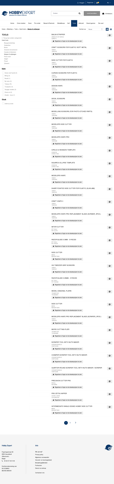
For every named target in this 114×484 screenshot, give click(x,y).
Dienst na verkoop (40, 468)
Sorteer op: (82, 29)
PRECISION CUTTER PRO (61, 381)
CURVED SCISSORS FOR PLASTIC (64, 73)
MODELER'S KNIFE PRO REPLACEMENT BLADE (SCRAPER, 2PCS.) (76, 316)
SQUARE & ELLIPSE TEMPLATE (63, 163)
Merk (4, 69)
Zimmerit (6, 63)
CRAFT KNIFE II (57, 201)
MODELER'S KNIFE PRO (60, 137)
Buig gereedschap (9, 43)
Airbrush (81, 23)
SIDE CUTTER (57, 252)
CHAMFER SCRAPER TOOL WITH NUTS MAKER (69, 355)
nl (108, 2)
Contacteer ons (39, 472)
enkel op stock (7, 103)
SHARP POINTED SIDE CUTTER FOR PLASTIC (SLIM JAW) (73, 188)
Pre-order (37, 23)
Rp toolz (7, 81)
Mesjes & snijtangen (34, 29)
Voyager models (9, 89)
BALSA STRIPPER (58, 34)
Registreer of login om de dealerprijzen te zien (68, 41)
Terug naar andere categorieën (12, 38)
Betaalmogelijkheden (41, 463)
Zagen (6, 59)
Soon (30, 23)
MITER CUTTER (57, 227)
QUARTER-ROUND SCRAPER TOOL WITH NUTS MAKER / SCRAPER (77, 368)
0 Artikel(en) (108, 13)
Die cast (101, 23)
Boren (6, 47)
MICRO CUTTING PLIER (60, 329)
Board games (91, 23)
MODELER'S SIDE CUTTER (61, 124)
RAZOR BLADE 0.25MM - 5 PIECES (64, 278)
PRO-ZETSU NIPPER (59, 393)
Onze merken (21, 23)
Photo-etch (7, 56)
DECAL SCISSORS (58, 99)
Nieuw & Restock (49, 23)
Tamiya (7, 84)
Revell (6, 78)
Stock (4, 100)
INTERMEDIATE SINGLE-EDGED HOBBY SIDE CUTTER (72, 406)
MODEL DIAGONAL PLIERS (61, 291)
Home (12, 23)
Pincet (6, 61)
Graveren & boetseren (10, 50)
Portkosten (38, 465)
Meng (6, 75)
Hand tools (22, 29)
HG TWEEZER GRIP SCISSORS (63, 265)
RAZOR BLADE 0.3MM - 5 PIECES (64, 240)
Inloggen (81, 3)
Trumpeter (7, 87)
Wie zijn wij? (38, 452)
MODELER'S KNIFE (59, 175)
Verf (68, 23)
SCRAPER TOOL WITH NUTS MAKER (65, 342)
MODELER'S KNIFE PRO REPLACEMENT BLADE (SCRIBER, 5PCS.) (76, 214)
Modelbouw (61, 23)
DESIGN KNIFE (57, 86)
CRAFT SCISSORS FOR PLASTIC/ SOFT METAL (69, 47)
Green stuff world (9, 73)
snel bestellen (92, 13)
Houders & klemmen (10, 52)
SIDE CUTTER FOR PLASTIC (62, 60)
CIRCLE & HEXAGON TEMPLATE (63, 150)
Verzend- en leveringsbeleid (43, 460)
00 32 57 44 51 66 (9, 461)
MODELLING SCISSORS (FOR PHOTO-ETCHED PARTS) (72, 111)
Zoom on (7, 92)
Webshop (10, 29)
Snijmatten (7, 45)
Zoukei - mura (8, 95)
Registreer (90, 2)
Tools (74, 23)
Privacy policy (39, 454)
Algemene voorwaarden (42, 457)
